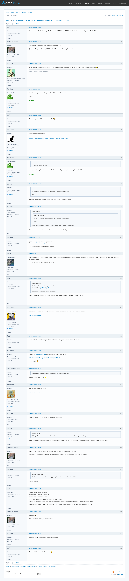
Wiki (93, 3)
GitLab (100, 3)
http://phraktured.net (35, 315)
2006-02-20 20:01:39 (35, 130)
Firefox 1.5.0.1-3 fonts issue (57, 20)
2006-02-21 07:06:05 (35, 206)
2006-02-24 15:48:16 (35, 488)
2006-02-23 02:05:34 (35, 307)
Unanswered (119, 15)
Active (113, 15)
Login (30, 12)
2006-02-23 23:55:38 (35, 428)
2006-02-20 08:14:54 (35, 89)
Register (24, 12)
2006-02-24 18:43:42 (35, 511)
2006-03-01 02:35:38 (35, 548)
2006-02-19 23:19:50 (35, 63)
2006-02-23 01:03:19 (35, 278)
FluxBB (120, 574)
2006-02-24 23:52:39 (35, 533)
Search (18, 12)
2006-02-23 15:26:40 (35, 413)
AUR (115, 3)
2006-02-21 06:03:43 (35, 184)
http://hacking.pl (41, 243)
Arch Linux (10, 3)
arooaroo (31, 138)
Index (7, 12)
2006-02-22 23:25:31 (35, 237)
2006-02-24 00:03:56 (35, 447)
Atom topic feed (118, 572)
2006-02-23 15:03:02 (35, 385)
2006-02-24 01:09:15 (35, 469)
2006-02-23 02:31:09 (35, 336)
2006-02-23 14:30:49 (35, 368)
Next (17, 24)
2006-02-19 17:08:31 (35, 42)
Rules (12, 12)
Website (11, 107)
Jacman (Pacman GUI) (41, 138)
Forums (86, 3)
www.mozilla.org (41, 354)
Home (70, 3)
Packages (78, 3)
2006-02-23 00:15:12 (35, 253)
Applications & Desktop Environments (28, 20)
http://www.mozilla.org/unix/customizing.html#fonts (45, 358)
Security (108, 3)
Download (122, 3)
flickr (66, 138)
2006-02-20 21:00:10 (35, 158)
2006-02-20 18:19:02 (35, 115)
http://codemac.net (34, 393)
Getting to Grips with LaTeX (56, 138)
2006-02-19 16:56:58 (35, 27)
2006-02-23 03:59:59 (35, 351)
